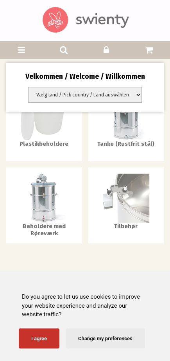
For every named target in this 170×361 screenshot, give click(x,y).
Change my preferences (105, 338)
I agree (39, 338)
